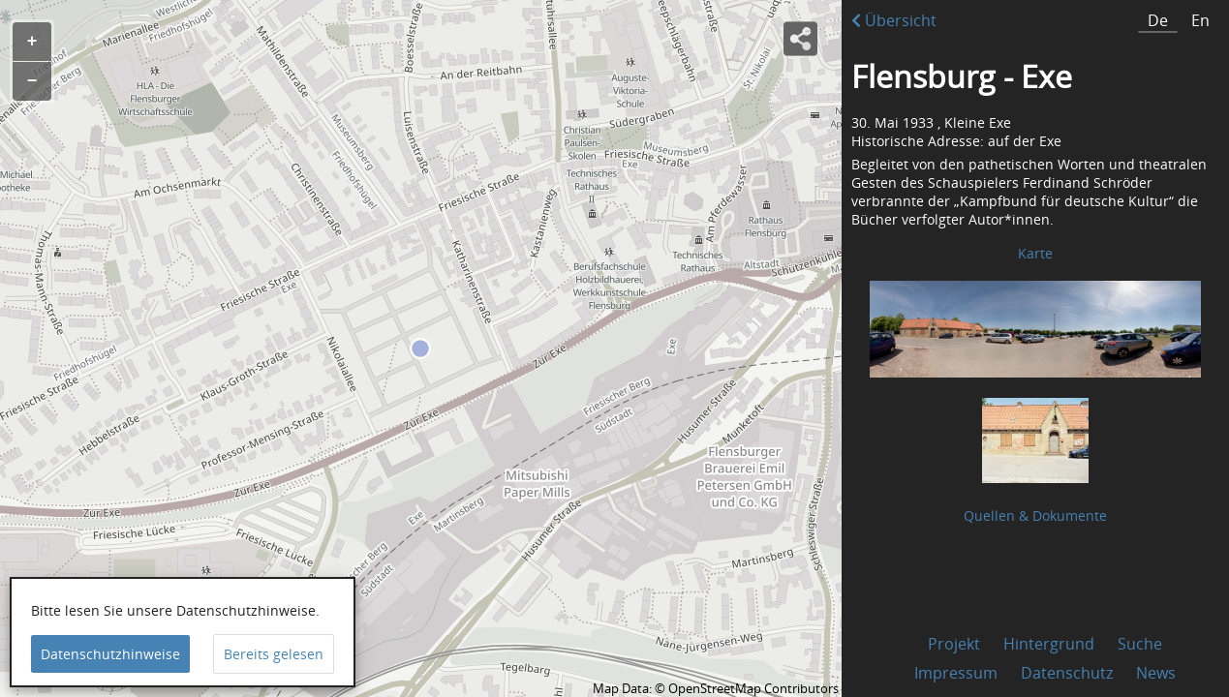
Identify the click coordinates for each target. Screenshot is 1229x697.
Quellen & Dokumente (1035, 515)
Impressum (956, 672)
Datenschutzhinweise (110, 654)
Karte (1035, 253)
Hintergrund (1048, 643)
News (1156, 672)
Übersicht (894, 20)
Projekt (954, 643)
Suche (1140, 643)
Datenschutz (1067, 672)
